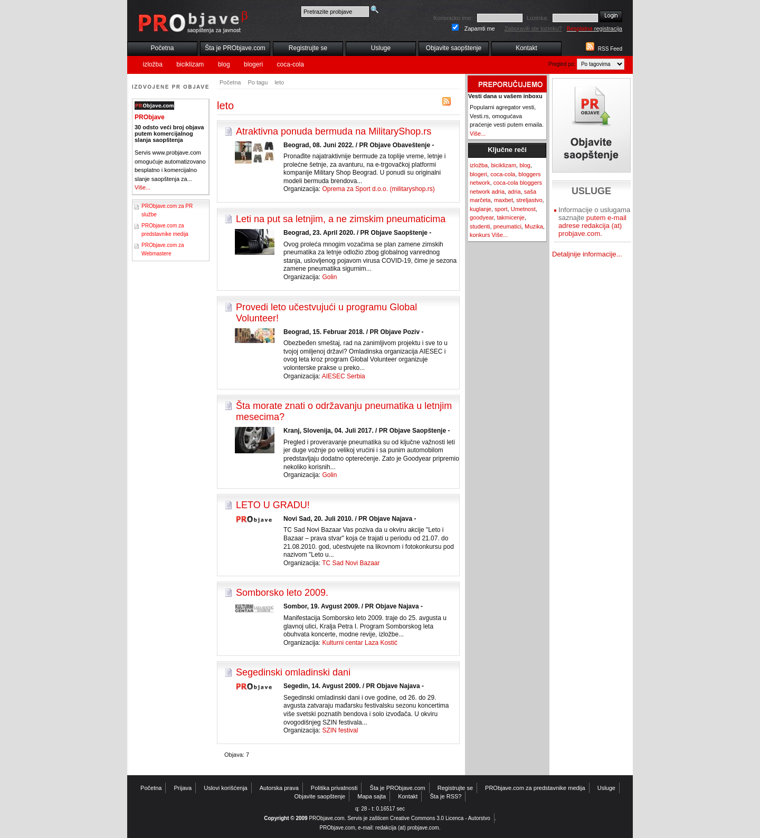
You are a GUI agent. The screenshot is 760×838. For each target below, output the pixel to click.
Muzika (534, 226)
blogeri (253, 64)
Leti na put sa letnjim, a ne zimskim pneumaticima (340, 219)
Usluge (381, 48)
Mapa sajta (371, 796)
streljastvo (529, 200)
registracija (594, 28)
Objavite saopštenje (453, 48)
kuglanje (480, 209)
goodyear (481, 217)
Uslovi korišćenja (226, 788)
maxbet (503, 200)
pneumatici (507, 226)
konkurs (480, 235)
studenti (480, 226)
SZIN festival (340, 730)
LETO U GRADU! (273, 505)
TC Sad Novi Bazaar (350, 563)
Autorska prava (279, 788)
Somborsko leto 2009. (282, 592)
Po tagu (258, 82)
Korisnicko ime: (453, 18)
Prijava (183, 788)
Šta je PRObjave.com (235, 48)
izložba (153, 64)
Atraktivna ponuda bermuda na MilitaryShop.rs (333, 131)
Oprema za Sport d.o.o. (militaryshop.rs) (378, 189)
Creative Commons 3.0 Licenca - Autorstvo (440, 818)
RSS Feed (610, 49)
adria (514, 191)
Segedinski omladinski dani (293, 672)
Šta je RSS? (446, 796)
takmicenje (511, 217)
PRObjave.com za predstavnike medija (535, 788)
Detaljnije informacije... (587, 254)
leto (279, 82)
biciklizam (190, 64)
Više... (142, 187)
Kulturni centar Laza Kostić (359, 642)
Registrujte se (308, 48)
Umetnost (523, 209)
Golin (329, 277)
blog (224, 64)
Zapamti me (479, 28)
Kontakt (526, 48)
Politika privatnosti (334, 788)
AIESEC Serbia (343, 376)
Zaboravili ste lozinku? (533, 28)
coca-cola (290, 64)
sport (501, 209)
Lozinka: (537, 18)
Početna (162, 48)
